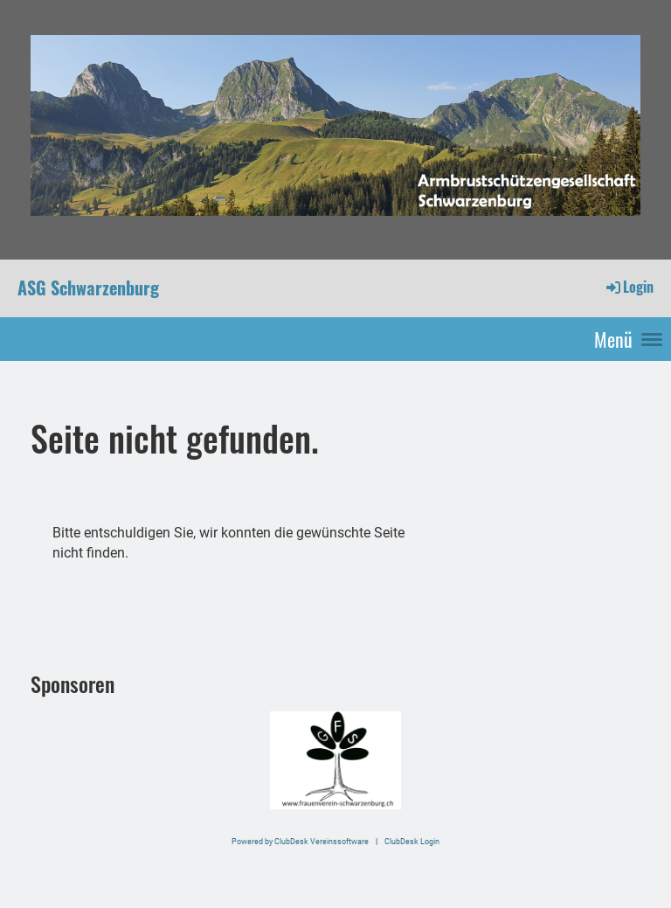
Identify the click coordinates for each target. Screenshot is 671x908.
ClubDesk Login (411, 841)
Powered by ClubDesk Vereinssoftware (300, 841)
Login (629, 286)
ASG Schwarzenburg (88, 287)
